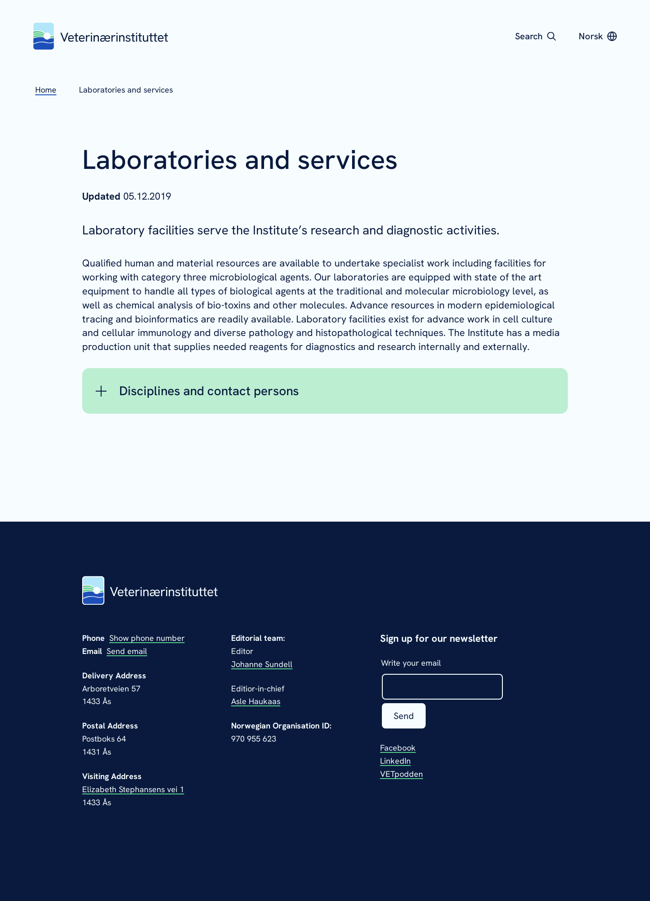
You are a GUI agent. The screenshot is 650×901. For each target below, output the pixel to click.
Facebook (398, 747)
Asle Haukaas (255, 701)
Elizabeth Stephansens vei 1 (133, 789)
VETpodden (401, 774)
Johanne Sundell (261, 664)
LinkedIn (395, 761)
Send (404, 716)
